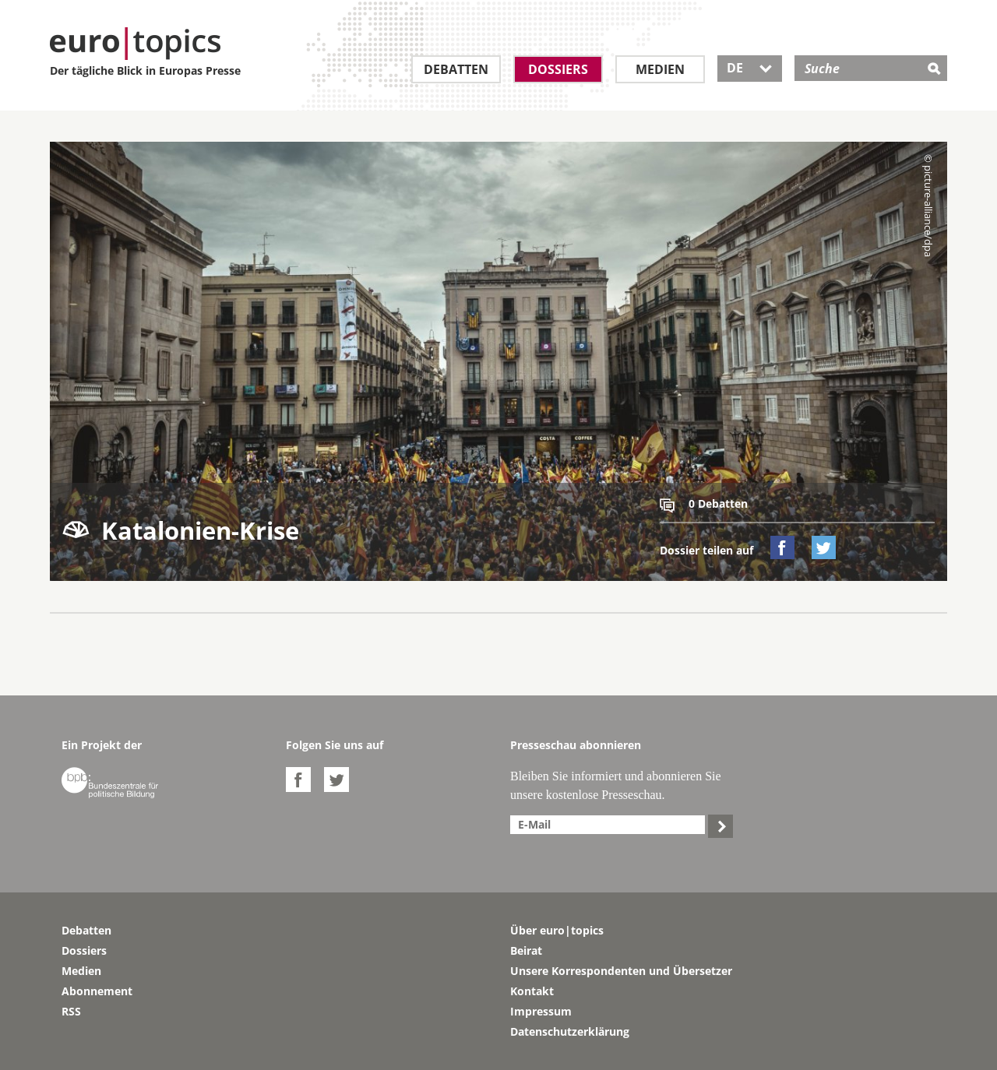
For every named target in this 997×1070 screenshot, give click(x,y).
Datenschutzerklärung (569, 1031)
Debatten (456, 69)
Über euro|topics (557, 930)
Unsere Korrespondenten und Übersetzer (621, 970)
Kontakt (532, 991)
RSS (71, 1011)
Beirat (526, 950)
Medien (660, 69)
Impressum (541, 1011)
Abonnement (97, 991)
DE (750, 67)
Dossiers (558, 69)
